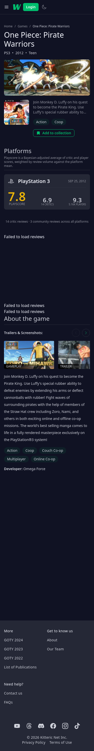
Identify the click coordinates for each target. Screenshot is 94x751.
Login (31, 7)
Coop (58, 121)
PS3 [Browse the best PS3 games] (7, 52)
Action (41, 121)
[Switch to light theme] (44, 7)
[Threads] (29, 726)
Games (23, 26)
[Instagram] (65, 726)
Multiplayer (16, 459)
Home (8, 26)
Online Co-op (44, 459)
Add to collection (53, 133)
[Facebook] (53, 726)
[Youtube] (17, 726)
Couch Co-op (52, 450)
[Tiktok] (77, 726)
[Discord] (41, 726)
